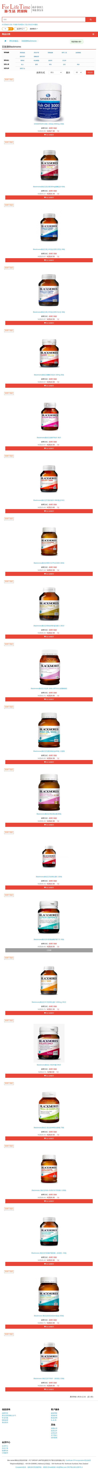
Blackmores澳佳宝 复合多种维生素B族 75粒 (49, 1128)
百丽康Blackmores (29, 41)
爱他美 (6, 24)
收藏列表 (5, 1450)
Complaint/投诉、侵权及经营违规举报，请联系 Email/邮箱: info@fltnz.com (41, 1467)
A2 (3, 24)
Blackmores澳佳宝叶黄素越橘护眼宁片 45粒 (49, 939)
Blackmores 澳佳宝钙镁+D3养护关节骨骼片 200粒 (49, 1190)
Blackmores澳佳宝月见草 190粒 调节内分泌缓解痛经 (49, 688)
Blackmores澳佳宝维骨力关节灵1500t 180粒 (49, 563)
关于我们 (54, 1435)
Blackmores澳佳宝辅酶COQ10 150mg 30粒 (49, 375)
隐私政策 (5, 1420)
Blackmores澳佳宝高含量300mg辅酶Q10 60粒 (49, 187)
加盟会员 (54, 1428)
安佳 (10, 24)
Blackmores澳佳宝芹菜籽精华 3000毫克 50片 (49, 500)
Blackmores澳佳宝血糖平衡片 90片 (49, 437)
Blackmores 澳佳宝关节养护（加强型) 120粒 (49, 1378)
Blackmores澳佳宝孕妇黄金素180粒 (49, 814)
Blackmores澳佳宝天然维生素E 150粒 (49, 877)
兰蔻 (26, 24)
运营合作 (54, 1433)
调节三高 (64, 52)
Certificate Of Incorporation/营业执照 (78, 1460)
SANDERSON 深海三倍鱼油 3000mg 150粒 (49, 124)
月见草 (64, 60)
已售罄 (49, 950)
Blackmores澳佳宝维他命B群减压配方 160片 (49, 626)
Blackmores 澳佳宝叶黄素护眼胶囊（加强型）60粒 (49, 1253)
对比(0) (90, 72)
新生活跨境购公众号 (9, 1415)
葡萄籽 (22, 60)
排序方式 (41, 73)
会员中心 (5, 1446)
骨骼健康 (50, 52)
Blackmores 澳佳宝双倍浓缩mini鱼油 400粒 (49, 1316)
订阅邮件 (5, 1453)
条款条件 (5, 1422)
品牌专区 (5, 1413)
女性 (64, 64)
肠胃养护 (22, 56)
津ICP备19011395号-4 (75, 1467)
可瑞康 (15, 24)
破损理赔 (54, 1413)
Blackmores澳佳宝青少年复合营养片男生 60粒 (49, 249)
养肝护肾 (36, 52)
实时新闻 (54, 1438)
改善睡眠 (78, 52)
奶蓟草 (50, 60)
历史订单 (5, 1448)
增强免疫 (22, 52)
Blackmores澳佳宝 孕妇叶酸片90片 (49, 1065)
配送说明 (54, 1418)
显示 (68, 73)
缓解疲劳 (36, 56)
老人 (22, 64)
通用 (36, 64)
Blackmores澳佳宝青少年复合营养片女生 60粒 (49, 312)
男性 (50, 64)
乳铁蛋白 (21, 24)
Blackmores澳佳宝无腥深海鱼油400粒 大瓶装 (49, 751)
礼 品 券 (54, 1420)
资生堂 (30, 24)
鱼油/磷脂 (36, 60)
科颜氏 (35, 24)
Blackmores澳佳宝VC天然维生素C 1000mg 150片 (49, 1002)
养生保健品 (13, 41)
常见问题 (5, 1418)
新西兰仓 (22, 68)
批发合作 (54, 1431)
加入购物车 (49, 135)
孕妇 (78, 64)
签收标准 (54, 1415)
